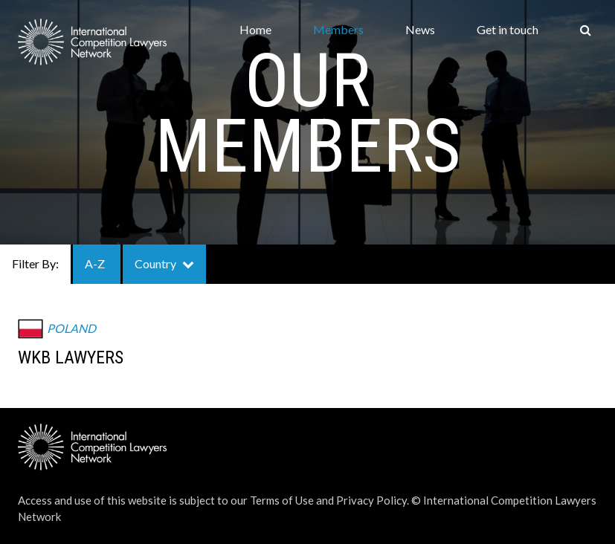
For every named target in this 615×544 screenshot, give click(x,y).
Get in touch (507, 29)
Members (338, 29)
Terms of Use (282, 500)
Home (255, 29)
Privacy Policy (371, 500)
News (420, 29)
